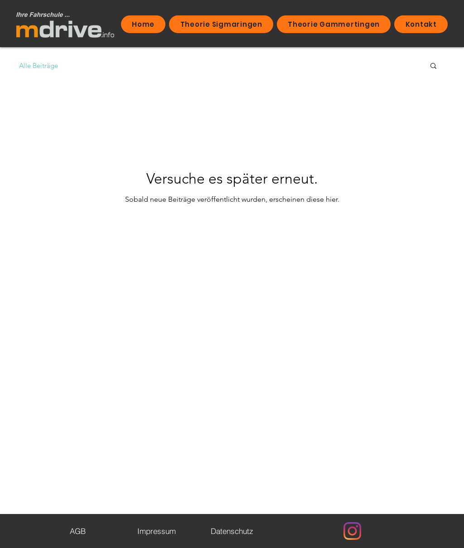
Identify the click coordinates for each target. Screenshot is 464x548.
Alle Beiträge (38, 65)
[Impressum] (156, 531)
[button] (433, 66)
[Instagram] (352, 531)
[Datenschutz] (232, 531)
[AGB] (77, 531)
